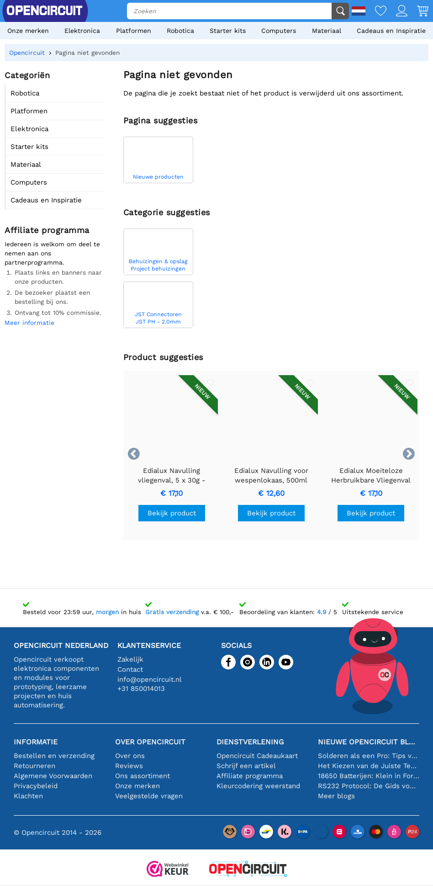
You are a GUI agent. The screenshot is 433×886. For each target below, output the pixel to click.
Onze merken (28, 30)
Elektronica (82, 30)
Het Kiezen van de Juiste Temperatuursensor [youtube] (368, 766)
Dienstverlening (250, 741)
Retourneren (34, 766)
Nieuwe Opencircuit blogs (368, 741)
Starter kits (228, 30)
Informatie (36, 741)
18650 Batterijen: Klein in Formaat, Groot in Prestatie (368, 776)
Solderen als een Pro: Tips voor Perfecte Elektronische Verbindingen (368, 756)
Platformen (133, 30)
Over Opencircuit (150, 741)
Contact (130, 669)
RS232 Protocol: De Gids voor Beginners (368, 786)
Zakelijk (130, 659)
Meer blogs (336, 796)
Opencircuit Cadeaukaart (257, 756)
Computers (278, 30)
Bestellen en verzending (54, 756)
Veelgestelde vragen (149, 796)
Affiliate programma (249, 776)
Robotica (180, 30)
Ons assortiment (142, 776)
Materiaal (326, 30)
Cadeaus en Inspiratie (391, 30)
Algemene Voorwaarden (53, 776)
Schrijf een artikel (246, 766)
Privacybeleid (36, 786)
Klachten (28, 796)
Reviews (129, 766)
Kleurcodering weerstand (258, 786)
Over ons (130, 756)
